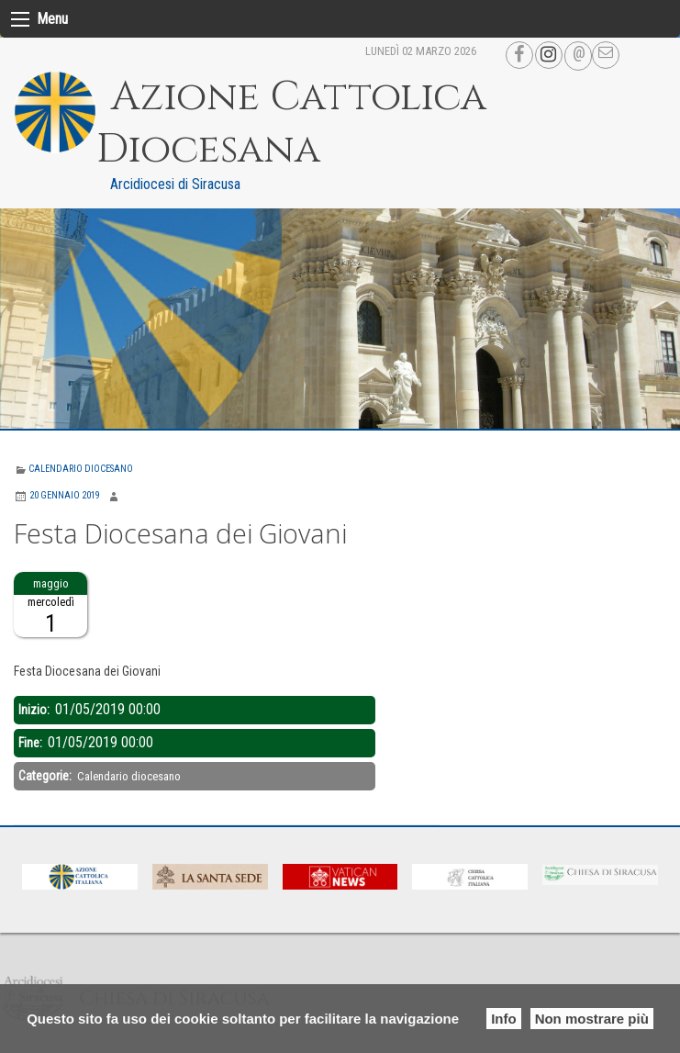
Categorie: (46, 775)
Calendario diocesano (80, 469)
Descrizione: (48, 648)
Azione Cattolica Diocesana (291, 123)
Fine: (31, 742)
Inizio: (35, 709)
